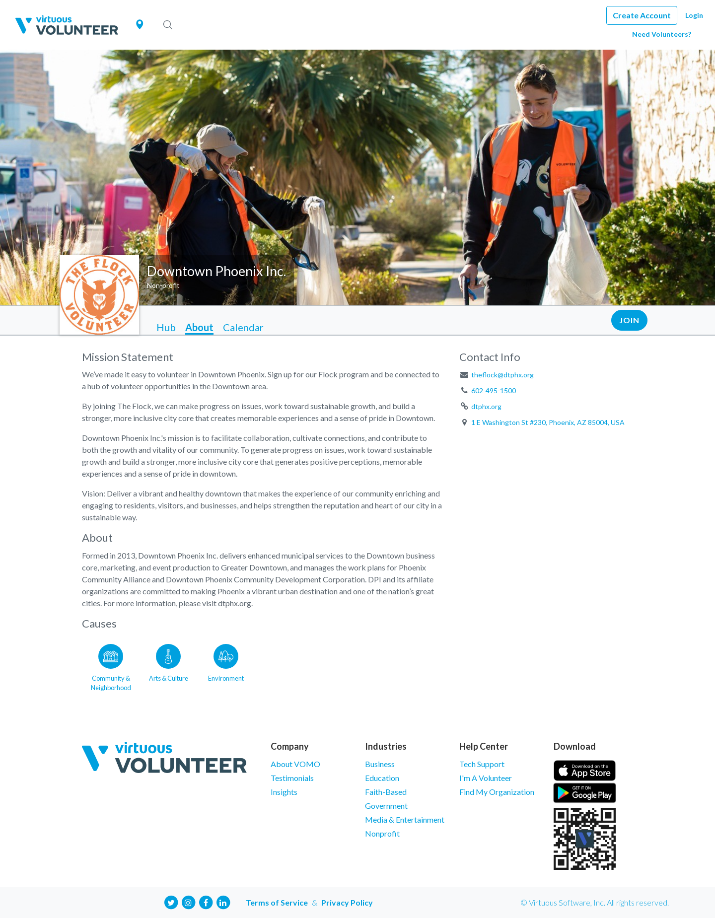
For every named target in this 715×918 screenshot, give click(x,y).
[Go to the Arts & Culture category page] (168, 666)
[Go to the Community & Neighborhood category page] (111, 666)
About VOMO (295, 764)
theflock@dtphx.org (502, 374)
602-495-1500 (493, 390)
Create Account (642, 15)
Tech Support (481, 764)
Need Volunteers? (661, 34)
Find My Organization (496, 791)
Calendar (243, 327)
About (199, 327)
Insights (284, 791)
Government (386, 805)
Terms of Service (277, 902)
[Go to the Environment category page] (226, 666)
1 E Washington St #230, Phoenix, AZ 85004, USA (548, 422)
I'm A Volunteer (485, 777)
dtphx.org (486, 406)
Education (382, 777)
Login (694, 15)
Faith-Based (386, 791)
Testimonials (292, 777)
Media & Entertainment (404, 819)
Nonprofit (382, 833)
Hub (166, 327)
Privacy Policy (347, 902)
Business (380, 764)
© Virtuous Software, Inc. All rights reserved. (594, 902)
